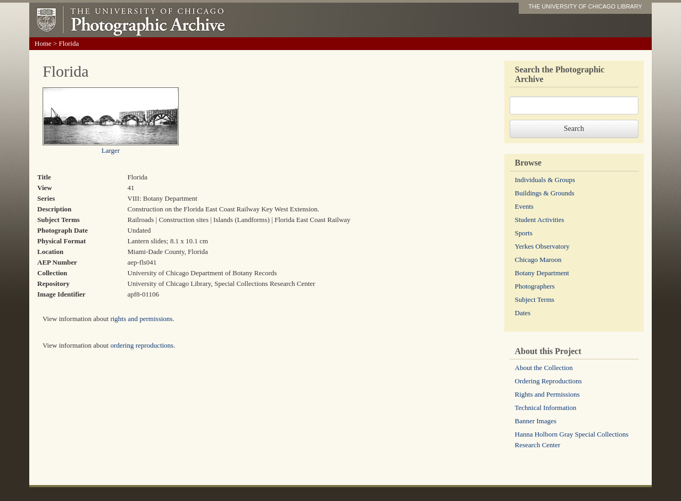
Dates (523, 313)
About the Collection (544, 368)
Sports (524, 233)
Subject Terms (534, 299)
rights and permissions (141, 319)
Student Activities (539, 220)
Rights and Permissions (547, 394)
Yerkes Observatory (542, 246)
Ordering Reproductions (548, 381)
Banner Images (536, 421)
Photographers (535, 286)
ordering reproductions (141, 345)
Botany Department (542, 273)
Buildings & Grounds (545, 193)
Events (524, 206)
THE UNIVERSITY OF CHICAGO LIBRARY (585, 6)
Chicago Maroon (538, 260)
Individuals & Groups (545, 180)
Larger (111, 150)
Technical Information (546, 408)
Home (43, 43)
